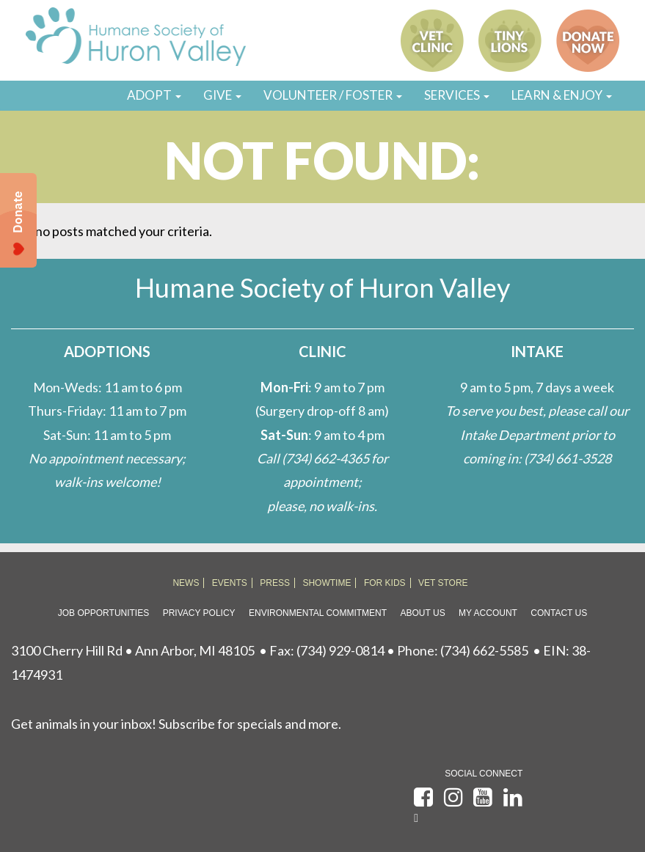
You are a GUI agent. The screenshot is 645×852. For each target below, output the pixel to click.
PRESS (275, 583)
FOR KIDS (385, 583)
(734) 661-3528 (567, 458)
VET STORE (443, 583)
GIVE (222, 95)
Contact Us (559, 613)
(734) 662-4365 (325, 458)
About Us (423, 613)
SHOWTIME (326, 583)
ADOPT (154, 95)
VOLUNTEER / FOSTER (332, 95)
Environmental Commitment (318, 613)
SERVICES (456, 95)
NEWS (185, 583)
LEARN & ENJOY (561, 95)
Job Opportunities (103, 613)
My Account (488, 613)
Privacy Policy (199, 613)
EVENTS (229, 583)
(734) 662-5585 (484, 650)
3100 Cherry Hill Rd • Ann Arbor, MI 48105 (133, 650)
